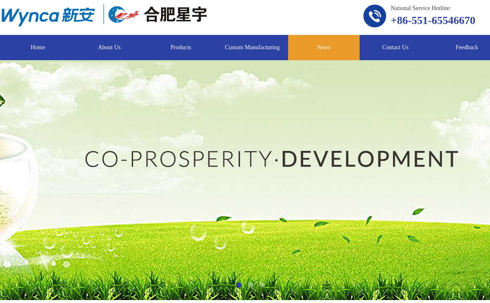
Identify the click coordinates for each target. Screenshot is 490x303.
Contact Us (395, 47)
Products (181, 47)
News (324, 47)
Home (38, 47)
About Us (109, 47)
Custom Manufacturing (252, 47)
